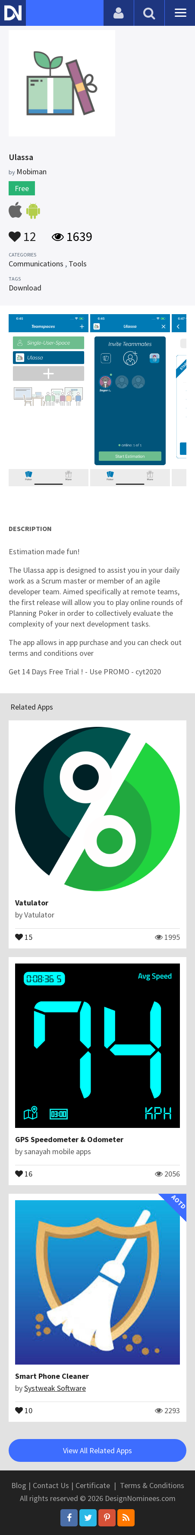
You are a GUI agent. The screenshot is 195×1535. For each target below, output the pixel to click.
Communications (36, 264)
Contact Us (51, 1485)
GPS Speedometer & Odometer (69, 1139)
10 (23, 1409)
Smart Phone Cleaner (52, 1376)
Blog (18, 1485)
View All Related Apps (97, 1450)
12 (22, 232)
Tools (78, 264)
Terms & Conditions (152, 1485)
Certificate (92, 1485)
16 (23, 1173)
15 (23, 936)
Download (25, 288)
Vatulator (31, 903)
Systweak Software (55, 1388)
